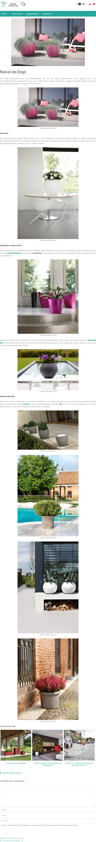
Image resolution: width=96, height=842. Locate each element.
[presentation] (14, 832)
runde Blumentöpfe (8, 772)
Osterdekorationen (47, 14)
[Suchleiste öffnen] (93, 14)
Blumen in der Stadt (17, 14)
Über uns (6, 14)
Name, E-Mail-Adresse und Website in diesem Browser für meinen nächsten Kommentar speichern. (40, 825)
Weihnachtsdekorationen (32, 14)
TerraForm (18, 772)
